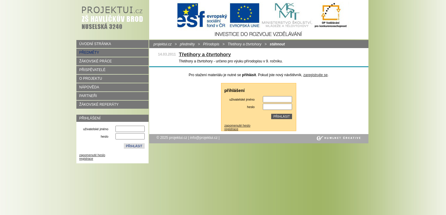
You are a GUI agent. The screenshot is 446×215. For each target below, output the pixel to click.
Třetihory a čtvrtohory (244, 44)
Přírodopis (211, 44)
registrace (86, 158)
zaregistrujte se (315, 75)
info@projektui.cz (203, 138)
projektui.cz (163, 44)
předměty (187, 44)
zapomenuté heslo (92, 155)
